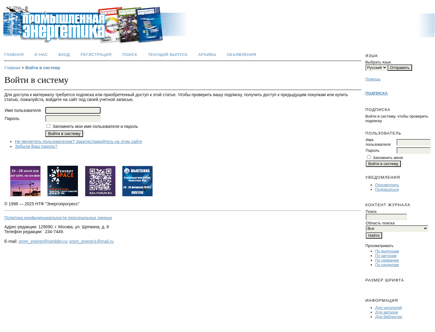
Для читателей (388, 307)
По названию (387, 260)
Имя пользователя (378, 142)
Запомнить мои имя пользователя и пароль (95, 126)
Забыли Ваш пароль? (36, 146)
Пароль (372, 150)
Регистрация (96, 54)
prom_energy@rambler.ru (43, 241)
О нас (41, 54)
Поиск (129, 54)
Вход (64, 54)
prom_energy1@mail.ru (91, 241)
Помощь (373, 79)
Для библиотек (388, 316)
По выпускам (387, 251)
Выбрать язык (378, 62)
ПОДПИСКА (377, 93)
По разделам (387, 264)
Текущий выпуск (168, 54)
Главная (14, 54)
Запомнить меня (388, 157)
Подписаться (387, 189)
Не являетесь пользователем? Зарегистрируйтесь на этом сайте (78, 141)
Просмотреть (387, 185)
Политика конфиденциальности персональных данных (58, 217)
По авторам (385, 255)
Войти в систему (42, 67)
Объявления (241, 54)
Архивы (207, 54)
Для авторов (386, 312)
